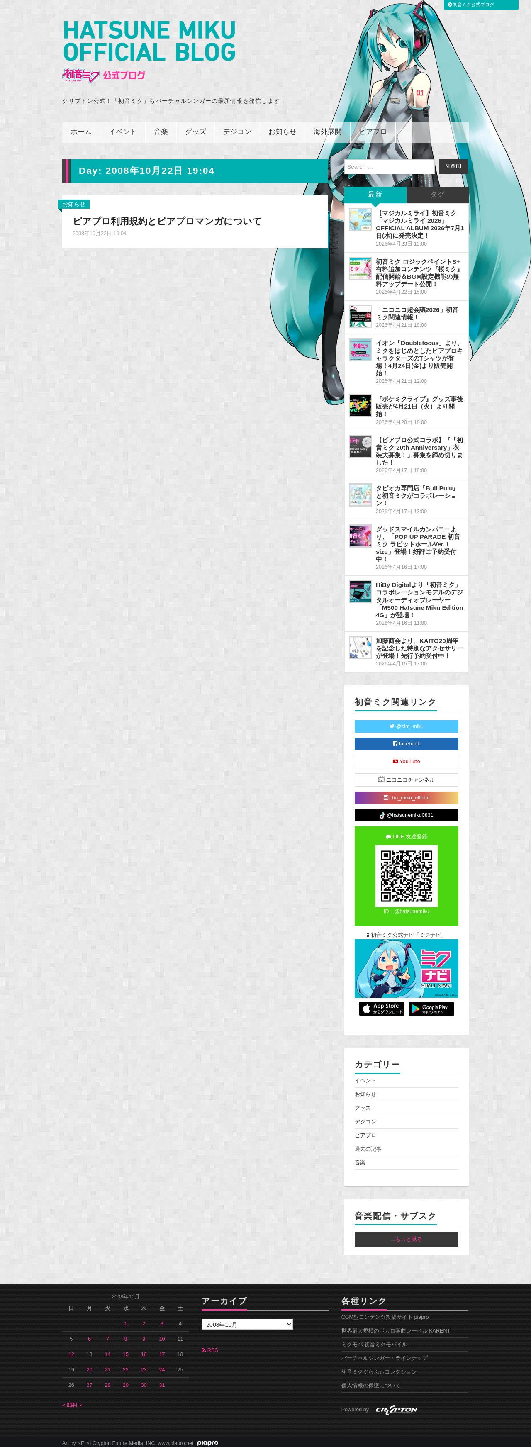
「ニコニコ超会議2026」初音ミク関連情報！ (417, 309)
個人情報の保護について (371, 1382)
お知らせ (282, 128)
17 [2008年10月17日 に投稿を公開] (162, 1351)
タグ (437, 191)
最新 (375, 191)
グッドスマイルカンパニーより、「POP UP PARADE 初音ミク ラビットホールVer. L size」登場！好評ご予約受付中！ (418, 540)
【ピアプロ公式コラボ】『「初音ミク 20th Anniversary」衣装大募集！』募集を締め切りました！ (419, 447)
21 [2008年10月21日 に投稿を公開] (107, 1366)
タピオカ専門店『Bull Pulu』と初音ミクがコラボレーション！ (417, 492)
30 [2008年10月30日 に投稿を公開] (144, 1381)
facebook (406, 740)
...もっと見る (406, 1235)
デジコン (237, 128)
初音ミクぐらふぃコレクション (379, 1368)
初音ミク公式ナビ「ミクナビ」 (406, 931)
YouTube (406, 758)
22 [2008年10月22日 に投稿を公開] (126, 1366)
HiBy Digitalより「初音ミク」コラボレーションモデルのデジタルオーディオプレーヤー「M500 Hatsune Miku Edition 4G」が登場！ (419, 596)
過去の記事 (368, 1145)
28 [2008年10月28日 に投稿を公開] (107, 1381)
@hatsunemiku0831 (406, 812)
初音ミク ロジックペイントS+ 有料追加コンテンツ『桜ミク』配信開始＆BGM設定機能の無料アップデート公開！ (419, 269)
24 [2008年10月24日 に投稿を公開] (162, 1366)
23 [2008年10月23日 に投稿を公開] (144, 1366)
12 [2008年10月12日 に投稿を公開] (71, 1351)
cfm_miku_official (407, 794)
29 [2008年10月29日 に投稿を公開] (126, 1381)
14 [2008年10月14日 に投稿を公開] (107, 1351)
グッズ (195, 128)
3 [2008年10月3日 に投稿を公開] (162, 1320)
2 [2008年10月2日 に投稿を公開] (143, 1320)
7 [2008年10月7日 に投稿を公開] (107, 1335)
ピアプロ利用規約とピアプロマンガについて (167, 217)
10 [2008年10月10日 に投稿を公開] (162, 1335)
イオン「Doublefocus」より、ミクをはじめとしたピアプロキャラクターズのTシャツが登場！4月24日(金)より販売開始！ (420, 354)
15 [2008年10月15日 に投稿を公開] (126, 1351)
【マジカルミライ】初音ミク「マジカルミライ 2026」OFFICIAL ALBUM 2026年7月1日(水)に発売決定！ (420, 220)
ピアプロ (373, 128)
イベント (123, 128)
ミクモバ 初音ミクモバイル (374, 1341)
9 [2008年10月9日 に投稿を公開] (143, 1335)
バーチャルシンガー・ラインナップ (384, 1354)
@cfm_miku (407, 723)
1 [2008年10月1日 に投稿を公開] (125, 1320)
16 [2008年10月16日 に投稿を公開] (144, 1351)
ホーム (81, 128)
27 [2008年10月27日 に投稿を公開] (90, 1381)
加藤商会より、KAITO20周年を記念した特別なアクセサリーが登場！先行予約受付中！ (419, 644)
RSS (210, 1347)
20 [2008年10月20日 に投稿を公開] (90, 1366)
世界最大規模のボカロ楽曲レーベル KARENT (396, 1327)
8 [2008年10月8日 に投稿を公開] (125, 1335)
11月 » (75, 1401)
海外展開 (328, 128)
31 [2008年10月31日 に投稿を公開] (162, 1381)
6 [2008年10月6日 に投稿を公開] (89, 1335)
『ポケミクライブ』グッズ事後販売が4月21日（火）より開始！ (419, 403)
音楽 (161, 128)
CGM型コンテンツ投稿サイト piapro (385, 1313)
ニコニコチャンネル (406, 775)
